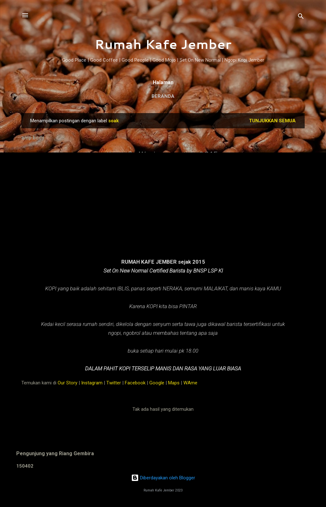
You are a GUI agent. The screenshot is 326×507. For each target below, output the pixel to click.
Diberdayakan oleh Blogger (163, 478)
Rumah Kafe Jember (163, 44)
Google (156, 383)
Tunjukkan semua (272, 121)
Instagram (92, 383)
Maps (174, 383)
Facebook (135, 383)
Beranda (163, 96)
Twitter (113, 383)
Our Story (67, 383)
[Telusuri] (301, 17)
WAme (190, 383)
